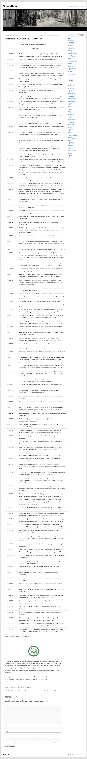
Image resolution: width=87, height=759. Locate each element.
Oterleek (71, 63)
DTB (18, 687)
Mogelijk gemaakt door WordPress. (77, 754)
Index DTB (12, 29)
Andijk (70, 45)
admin (15, 41)
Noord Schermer (73, 61)
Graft (70, 55)
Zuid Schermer (72, 74)
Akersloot (71, 43)
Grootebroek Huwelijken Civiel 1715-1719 (15, 35)
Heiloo (70, 58)
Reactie (7, 704)
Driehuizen (71, 52)
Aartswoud (71, 40)
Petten (70, 65)
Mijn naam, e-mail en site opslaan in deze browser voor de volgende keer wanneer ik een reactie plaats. (32, 743)
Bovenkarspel (72, 48)
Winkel (71, 71)
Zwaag (70, 73)
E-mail (6, 731)
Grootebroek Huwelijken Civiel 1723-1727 (52, 35)
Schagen (71, 66)
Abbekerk (71, 42)
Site (5, 737)
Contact (19, 29)
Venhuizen (71, 69)
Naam (6, 725)
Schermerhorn (72, 68)
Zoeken (71, 80)
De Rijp (71, 50)
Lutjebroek (71, 60)
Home (6, 29)
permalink (28, 687)
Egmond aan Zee (73, 53)
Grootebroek (72, 56)
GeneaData (10, 6)
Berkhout (71, 47)
